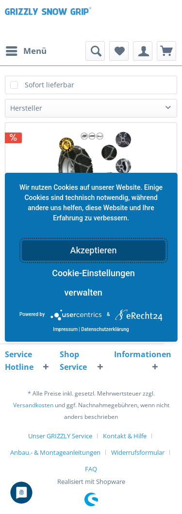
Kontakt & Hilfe (125, 435)
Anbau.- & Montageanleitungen (55, 452)
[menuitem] (25, 51)
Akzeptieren (93, 250)
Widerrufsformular (138, 452)
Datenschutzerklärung (105, 329)
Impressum (65, 329)
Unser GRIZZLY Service (60, 435)
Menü (26, 49)
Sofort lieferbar (49, 84)
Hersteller (26, 108)
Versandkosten (33, 405)
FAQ (91, 468)
